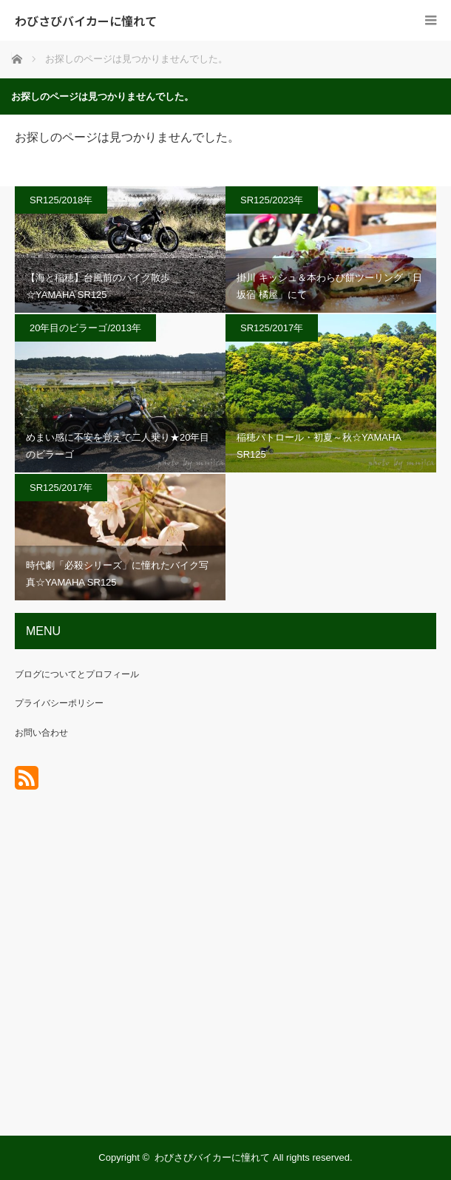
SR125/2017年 (271, 327)
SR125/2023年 (271, 200)
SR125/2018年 (61, 200)
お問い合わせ (41, 733)
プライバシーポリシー (59, 703)
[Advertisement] (225, 974)
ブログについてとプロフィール (77, 674)
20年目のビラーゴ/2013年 (85, 327)
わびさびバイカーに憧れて (86, 21)
